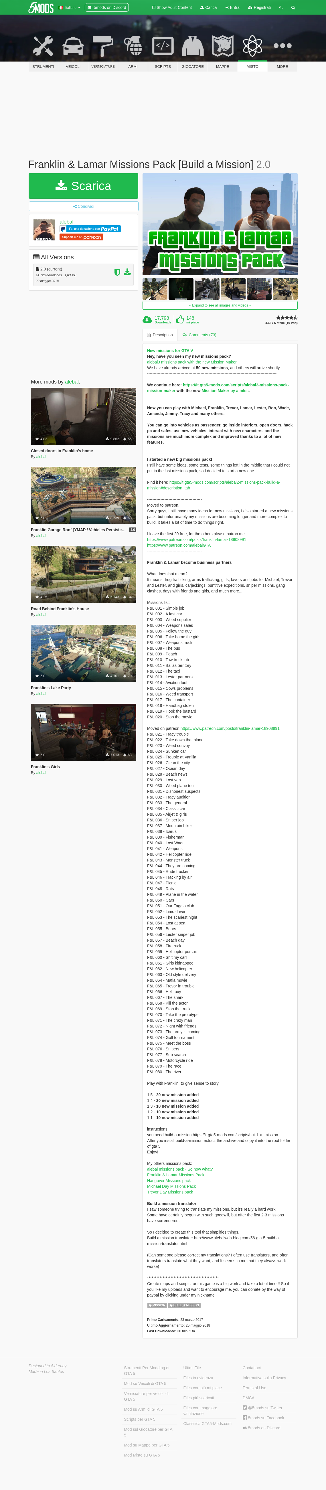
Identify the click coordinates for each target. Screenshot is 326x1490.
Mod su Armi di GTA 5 (143, 1409)
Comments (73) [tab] (199, 335)
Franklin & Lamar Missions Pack (175, 1175)
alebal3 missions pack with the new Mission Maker (192, 362)
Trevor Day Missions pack (170, 1192)
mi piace (192, 322)
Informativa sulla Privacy (264, 1378)
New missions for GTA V (170, 350)
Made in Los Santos (46, 1371)
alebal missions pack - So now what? (180, 1169)
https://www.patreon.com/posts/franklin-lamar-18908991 (196, 539)
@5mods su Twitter (262, 1407)
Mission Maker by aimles (225, 390)
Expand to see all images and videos (220, 305)
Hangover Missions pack (169, 1180)
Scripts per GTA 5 (139, 1419)
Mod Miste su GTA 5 (142, 1455)
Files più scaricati (198, 1398)
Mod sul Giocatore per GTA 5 (148, 1432)
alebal (66, 222)
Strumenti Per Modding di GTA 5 (146, 1370)
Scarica (83, 186)
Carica (208, 7)
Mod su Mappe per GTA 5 (146, 1445)
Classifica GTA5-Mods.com (207, 1423)
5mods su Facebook (263, 1417)
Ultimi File (192, 1367)
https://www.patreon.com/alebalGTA (179, 545)
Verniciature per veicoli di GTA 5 (146, 1396)
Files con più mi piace (202, 1388)
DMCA (248, 1398)
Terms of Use (254, 1388)
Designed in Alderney (48, 1365)
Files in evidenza (198, 1378)
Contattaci (252, 1367)
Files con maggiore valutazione (200, 1411)
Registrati (259, 7)
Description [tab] (160, 335)
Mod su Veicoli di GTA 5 (145, 1383)
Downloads (163, 322)
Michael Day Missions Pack (171, 1186)
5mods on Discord (261, 1428)
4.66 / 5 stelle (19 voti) (281, 323)
